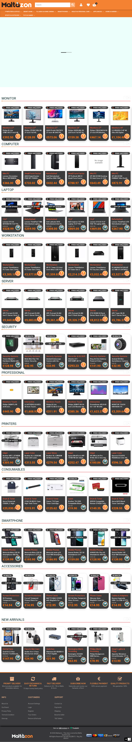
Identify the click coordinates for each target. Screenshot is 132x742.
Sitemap (5, 718)
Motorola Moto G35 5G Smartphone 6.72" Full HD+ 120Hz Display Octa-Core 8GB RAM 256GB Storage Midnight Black (33, 554)
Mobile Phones (9, 550)
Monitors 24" (73, 128)
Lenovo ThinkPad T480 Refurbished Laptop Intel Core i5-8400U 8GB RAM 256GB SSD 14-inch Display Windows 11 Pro (33, 223)
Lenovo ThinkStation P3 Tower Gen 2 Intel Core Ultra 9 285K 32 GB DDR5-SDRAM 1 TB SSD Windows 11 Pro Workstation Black (11, 269)
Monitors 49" (117, 128)
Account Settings (34, 704)
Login (30, 707)
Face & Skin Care (32, 649)
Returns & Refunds (34, 718)
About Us (5, 704)
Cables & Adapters (120, 595)
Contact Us (58, 704)
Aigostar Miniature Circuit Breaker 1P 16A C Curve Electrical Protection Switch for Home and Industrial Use (120, 655)
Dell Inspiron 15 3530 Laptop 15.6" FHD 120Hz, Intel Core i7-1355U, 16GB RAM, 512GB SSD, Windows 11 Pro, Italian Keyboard (76, 223)
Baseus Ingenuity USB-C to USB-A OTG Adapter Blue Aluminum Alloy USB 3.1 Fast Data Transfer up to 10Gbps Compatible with (120, 599)
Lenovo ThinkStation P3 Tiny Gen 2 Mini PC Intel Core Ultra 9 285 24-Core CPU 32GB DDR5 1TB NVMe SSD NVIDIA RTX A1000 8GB (98, 269)
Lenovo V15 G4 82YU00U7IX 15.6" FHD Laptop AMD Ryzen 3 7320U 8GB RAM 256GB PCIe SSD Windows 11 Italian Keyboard (11, 223)
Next (128, 97)
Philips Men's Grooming (95, 650)
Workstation (8, 265)
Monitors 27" (8, 128)
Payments (58, 707)
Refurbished (51, 173)
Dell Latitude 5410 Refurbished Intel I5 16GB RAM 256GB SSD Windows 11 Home (54, 223)
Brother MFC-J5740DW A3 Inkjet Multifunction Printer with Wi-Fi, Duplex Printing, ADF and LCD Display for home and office (11, 457)
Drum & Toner (9, 499)
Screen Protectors (11, 595)
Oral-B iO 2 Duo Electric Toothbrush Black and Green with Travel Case (11, 653)
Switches (50, 649)
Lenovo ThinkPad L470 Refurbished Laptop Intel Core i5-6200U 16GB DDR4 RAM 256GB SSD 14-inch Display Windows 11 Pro (120, 223)
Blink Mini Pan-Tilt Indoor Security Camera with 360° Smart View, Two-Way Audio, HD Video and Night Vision (33, 360)
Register (31, 711)
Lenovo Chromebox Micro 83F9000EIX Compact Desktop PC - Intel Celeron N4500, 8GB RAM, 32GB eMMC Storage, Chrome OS (11, 177)
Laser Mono (51, 453)
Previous (125, 97)
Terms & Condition (8, 715)
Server (6, 310)
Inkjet (5, 453)
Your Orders (32, 715)
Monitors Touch (10, 402)
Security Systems (10, 356)
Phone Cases (52, 595)
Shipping (57, 711)
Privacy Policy (6, 711)
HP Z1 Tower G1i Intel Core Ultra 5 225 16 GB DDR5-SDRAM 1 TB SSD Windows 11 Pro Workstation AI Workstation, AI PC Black (54, 269)
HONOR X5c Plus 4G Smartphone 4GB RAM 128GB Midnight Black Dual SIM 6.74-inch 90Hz (98, 554)
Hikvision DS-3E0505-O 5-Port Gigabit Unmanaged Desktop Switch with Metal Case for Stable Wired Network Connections (54, 653)
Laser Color (30, 453)
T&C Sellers (58, 718)
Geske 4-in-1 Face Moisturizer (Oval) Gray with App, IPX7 (32, 653)
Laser (70, 499)
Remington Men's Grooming (75, 650)
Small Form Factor (33, 173)
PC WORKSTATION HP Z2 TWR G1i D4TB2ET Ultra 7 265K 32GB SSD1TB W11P (120, 269)
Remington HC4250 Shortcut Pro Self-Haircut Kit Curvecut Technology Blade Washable (76, 655)
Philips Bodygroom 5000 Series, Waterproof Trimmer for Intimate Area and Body (98, 655)
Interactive (29, 402)
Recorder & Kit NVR (76, 356)
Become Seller (59, 715)
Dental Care (8, 649)
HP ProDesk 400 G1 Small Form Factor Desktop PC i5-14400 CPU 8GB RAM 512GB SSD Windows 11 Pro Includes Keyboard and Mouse (76, 177)
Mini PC (6, 173)
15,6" (5, 219)
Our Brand (5, 707)
